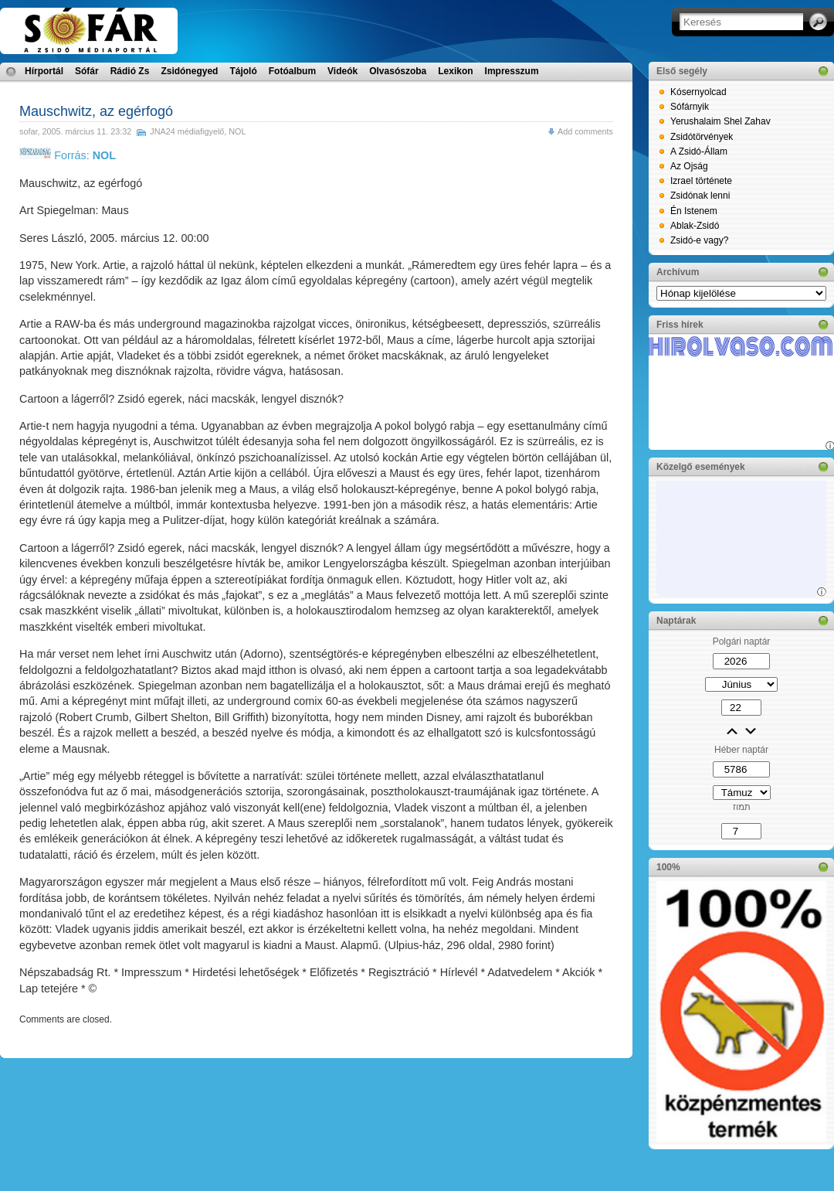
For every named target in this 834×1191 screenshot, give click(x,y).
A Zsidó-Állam (698, 151)
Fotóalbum (292, 71)
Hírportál (44, 71)
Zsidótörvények (701, 136)
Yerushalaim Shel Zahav (720, 121)
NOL (237, 131)
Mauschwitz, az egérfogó (96, 111)
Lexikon (455, 71)
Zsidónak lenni (700, 195)
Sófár (87, 71)
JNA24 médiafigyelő (187, 131)
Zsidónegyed (189, 71)
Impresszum (512, 71)
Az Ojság (689, 166)
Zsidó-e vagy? (699, 240)
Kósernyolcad (698, 92)
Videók (342, 71)
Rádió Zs (130, 71)
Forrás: (67, 155)
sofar (28, 131)
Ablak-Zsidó (694, 225)
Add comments (585, 131)
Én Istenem (693, 211)
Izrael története (701, 180)
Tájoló (242, 71)
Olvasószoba (397, 71)
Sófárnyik (689, 106)
